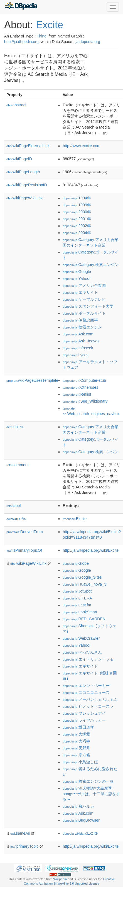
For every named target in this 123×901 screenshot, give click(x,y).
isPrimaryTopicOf (24, 550)
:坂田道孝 (78, 727)
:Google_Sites (82, 577)
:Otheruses (80, 387)
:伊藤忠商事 (80, 320)
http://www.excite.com (81, 146)
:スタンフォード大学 (88, 306)
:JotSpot (77, 591)
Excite (49, 25)
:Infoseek (78, 348)
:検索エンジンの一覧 (88, 781)
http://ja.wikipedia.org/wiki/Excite (91, 550)
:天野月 (76, 748)
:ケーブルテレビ (84, 299)
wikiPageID (19, 159)
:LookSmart (80, 612)
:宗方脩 (76, 755)
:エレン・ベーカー (86, 685)
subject (15, 427)
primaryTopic (24, 846)
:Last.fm (77, 605)
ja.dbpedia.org (87, 41)
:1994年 (77, 198)
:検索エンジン (82, 327)
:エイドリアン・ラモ (88, 659)
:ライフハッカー (84, 720)
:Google (77, 271)
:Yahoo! (76, 278)
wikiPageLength (23, 172)
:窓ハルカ (78, 806)
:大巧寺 (76, 741)
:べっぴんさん (82, 652)
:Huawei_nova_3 (84, 584)
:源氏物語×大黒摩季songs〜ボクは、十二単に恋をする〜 (91, 794)
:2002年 (77, 226)
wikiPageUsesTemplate (32, 380)
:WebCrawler (81, 638)
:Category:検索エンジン (91, 264)
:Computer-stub (84, 380)
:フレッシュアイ (84, 713)
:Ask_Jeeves (81, 341)
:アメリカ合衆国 (84, 285)
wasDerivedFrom (24, 531)
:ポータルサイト (84, 313)
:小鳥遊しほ (80, 762)
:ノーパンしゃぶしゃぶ (90, 699)
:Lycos (75, 355)
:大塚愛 (76, 734)
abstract (16, 105)
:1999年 (77, 205)
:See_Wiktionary (85, 401)
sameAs (16, 518)
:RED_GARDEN (84, 619)
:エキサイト (80, 292)
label (13, 505)
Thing (41, 36)
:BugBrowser (81, 820)
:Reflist (77, 394)
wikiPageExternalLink (28, 146)
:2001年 (77, 219)
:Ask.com (78, 334)
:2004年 (77, 232)
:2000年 (77, 212)
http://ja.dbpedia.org (21, 41)
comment (17, 465)
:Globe (76, 563)
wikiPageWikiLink (24, 198)
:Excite (75, 518)
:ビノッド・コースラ (88, 706)
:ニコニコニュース (86, 692)
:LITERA (77, 598)
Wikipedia (60, 879)
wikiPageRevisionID (26, 185)
